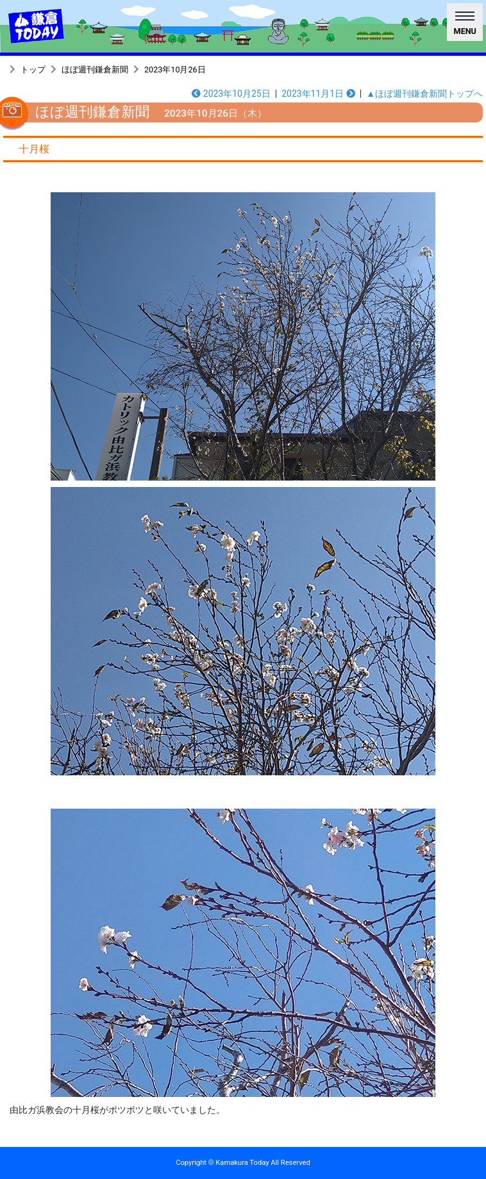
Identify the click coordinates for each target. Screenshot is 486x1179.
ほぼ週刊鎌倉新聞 (95, 69)
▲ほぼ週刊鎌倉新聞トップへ (424, 93)
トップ (33, 69)
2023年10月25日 (231, 93)
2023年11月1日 (318, 93)
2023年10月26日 (175, 69)
